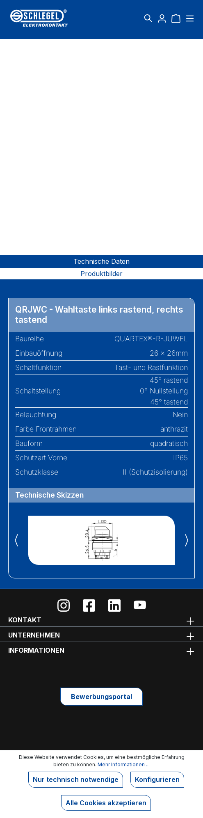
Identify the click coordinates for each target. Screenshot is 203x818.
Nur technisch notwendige (76, 779)
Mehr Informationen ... (124, 764)
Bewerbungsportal (101, 696)
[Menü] (189, 18)
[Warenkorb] (176, 18)
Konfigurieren (157, 779)
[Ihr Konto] (162, 18)
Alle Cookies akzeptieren (106, 803)
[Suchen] (148, 18)
